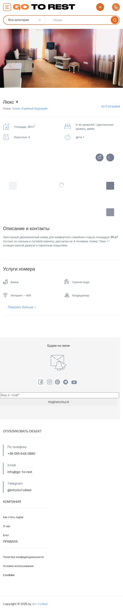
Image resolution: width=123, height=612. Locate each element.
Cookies (9, 575)
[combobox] (25, 20)
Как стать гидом (13, 517)
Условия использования (18, 566)
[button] (110, 212)
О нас (6, 526)
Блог (6, 535)
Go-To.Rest (40, 604)
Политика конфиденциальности (23, 557)
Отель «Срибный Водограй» (30, 109)
